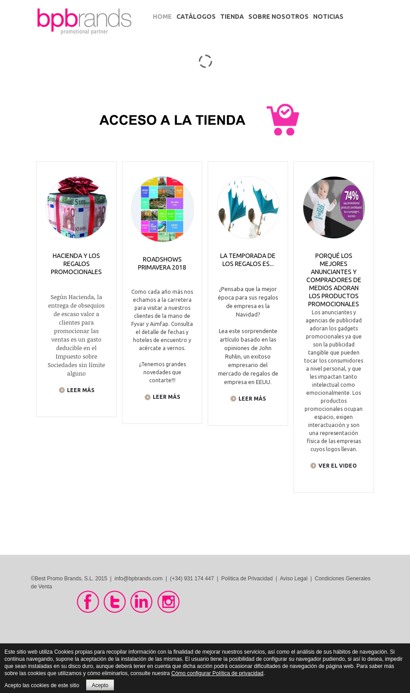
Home (162, 16)
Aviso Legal (294, 578)
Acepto (100, 685)
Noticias (328, 16)
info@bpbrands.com (138, 578)
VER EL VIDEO (337, 466)
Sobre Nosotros (278, 16)
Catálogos (196, 16)
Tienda (232, 16)
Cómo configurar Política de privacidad (218, 673)
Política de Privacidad (246, 578)
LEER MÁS (80, 390)
